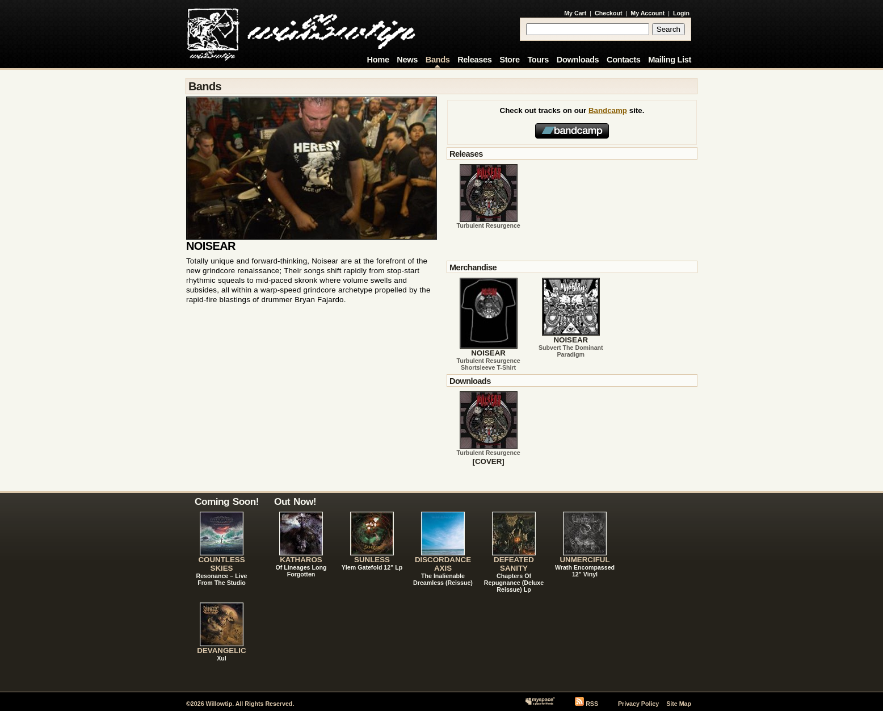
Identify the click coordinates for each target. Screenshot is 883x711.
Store (509, 59)
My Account (647, 13)
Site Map (678, 703)
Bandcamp (607, 110)
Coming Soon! (227, 501)
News (407, 59)
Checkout (609, 13)
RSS (592, 703)
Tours (538, 59)
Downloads (578, 59)
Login (681, 13)
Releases (474, 59)
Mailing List (669, 59)
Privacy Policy (638, 703)
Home (378, 59)
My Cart (575, 13)
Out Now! (295, 501)
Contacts (624, 59)
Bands (438, 59)
